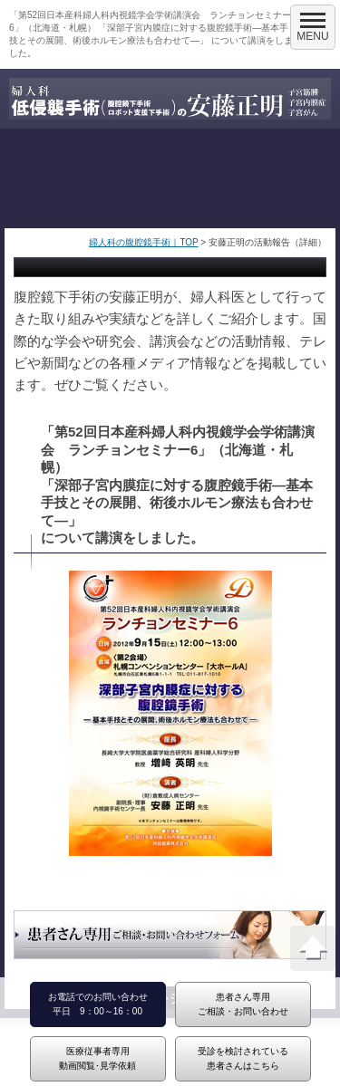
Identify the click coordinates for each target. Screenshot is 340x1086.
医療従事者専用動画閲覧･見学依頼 (97, 1058)
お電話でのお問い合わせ (98, 997)
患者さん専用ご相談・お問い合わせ (243, 1004)
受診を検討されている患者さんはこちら (243, 1058)
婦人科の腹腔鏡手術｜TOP (143, 242)
